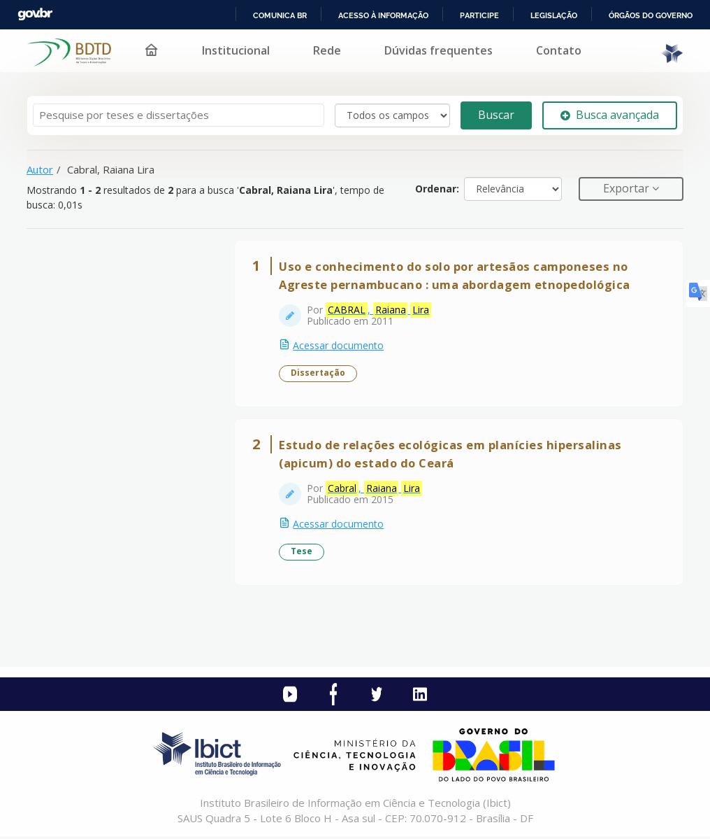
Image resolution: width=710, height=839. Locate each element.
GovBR (34, 14)
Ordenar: (437, 188)
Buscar (496, 114)
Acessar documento (339, 346)
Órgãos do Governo (651, 15)
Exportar (627, 188)
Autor (40, 169)
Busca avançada (609, 114)
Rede (327, 50)
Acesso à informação (383, 15)
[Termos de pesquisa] (178, 115)
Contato (558, 50)
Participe (479, 15)
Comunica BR (280, 15)
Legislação (553, 15)
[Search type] (392, 115)
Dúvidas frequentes (438, 50)
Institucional (236, 50)
